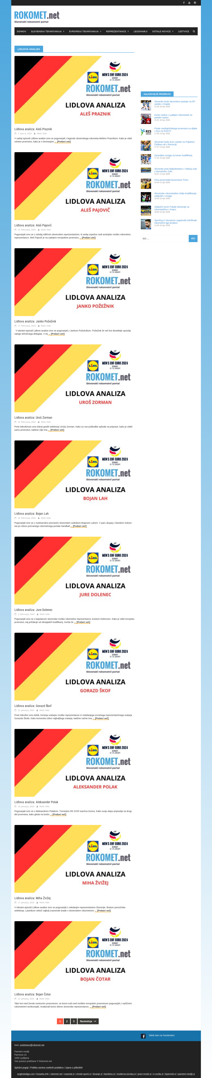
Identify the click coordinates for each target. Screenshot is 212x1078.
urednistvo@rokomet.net (32, 1045)
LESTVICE (183, 31)
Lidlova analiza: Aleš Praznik (33, 129)
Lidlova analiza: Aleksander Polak (36, 802)
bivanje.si (97, 1074)
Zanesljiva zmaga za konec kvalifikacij (173, 155)
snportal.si (69, 1074)
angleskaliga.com (26, 1074)
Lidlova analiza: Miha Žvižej (32, 898)
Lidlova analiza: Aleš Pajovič (33, 225)
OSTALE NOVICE (161, 31)
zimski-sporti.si (83, 1074)
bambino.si (109, 1074)
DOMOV (21, 31)
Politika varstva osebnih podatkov (47, 1067)
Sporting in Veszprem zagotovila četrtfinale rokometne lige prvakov (175, 221)
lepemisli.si (170, 1074)
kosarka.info (42, 1074)
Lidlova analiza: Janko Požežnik (35, 321)
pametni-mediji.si (186, 1074)
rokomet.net (56, 1074)
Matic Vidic (42, 133)
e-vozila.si (158, 1074)
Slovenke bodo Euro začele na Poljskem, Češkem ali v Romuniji (174, 143)
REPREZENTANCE (116, 31)
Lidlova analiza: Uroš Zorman (33, 417)
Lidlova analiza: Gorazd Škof (32, 706)
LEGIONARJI (140, 31)
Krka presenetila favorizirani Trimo (171, 180)
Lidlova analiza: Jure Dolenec (33, 610)
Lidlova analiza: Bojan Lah (31, 514)
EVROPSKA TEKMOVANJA (84, 31)
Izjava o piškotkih (74, 1067)
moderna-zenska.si (126, 1074)
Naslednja (88, 1021)
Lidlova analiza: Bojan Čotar (32, 994)
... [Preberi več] (63, 141)
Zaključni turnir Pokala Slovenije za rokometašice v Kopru (171, 208)
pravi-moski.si (144, 1074)
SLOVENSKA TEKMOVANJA (46, 31)
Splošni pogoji (21, 1067)
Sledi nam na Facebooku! (162, 1035)
